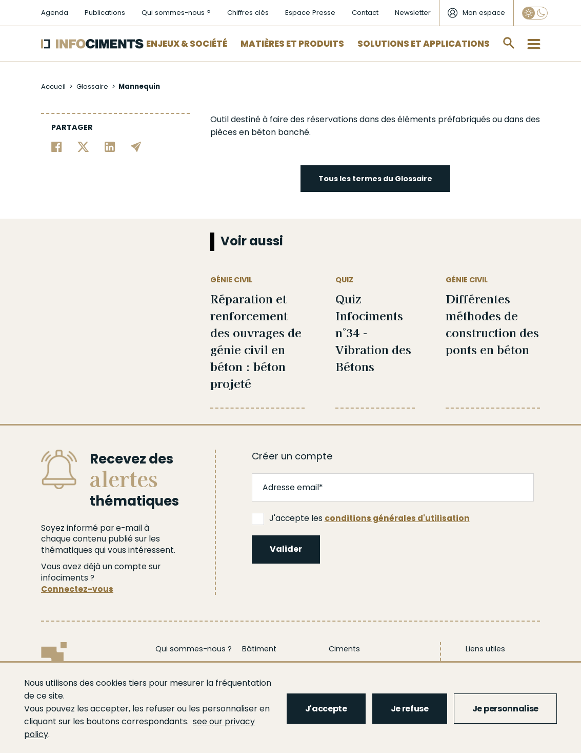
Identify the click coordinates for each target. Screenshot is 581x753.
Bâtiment (259, 649)
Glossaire (92, 86)
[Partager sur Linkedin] (110, 146)
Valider (286, 549)
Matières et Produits (292, 43)
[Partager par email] (136, 146)
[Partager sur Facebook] (56, 146)
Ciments (344, 649)
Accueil (53, 86)
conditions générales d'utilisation (397, 518)
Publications (105, 12)
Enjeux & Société (186, 43)
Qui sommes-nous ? (176, 12)
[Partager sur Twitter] (83, 146)
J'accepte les (361, 518)
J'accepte (326, 709)
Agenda (54, 12)
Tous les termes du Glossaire (375, 178)
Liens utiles (485, 649)
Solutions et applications (423, 43)
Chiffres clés (248, 12)
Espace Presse (310, 12)
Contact (365, 12)
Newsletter (413, 12)
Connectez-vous (77, 589)
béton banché (280, 132)
